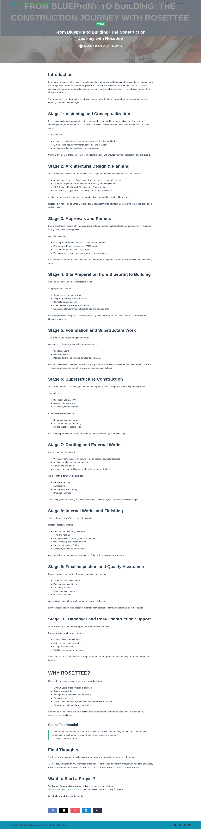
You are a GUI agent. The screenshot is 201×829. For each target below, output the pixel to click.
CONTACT (182, 3)
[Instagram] (185, 825)
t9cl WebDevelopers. (60, 825)
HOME (83, 3)
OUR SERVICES (127, 3)
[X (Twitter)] (63, 810)
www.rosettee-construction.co (65, 789)
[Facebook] (52, 810)
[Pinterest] (75, 810)
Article (100, 24)
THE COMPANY (103, 3)
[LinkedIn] (86, 810)
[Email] (97, 810)
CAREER (165, 3)
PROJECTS (148, 3)
